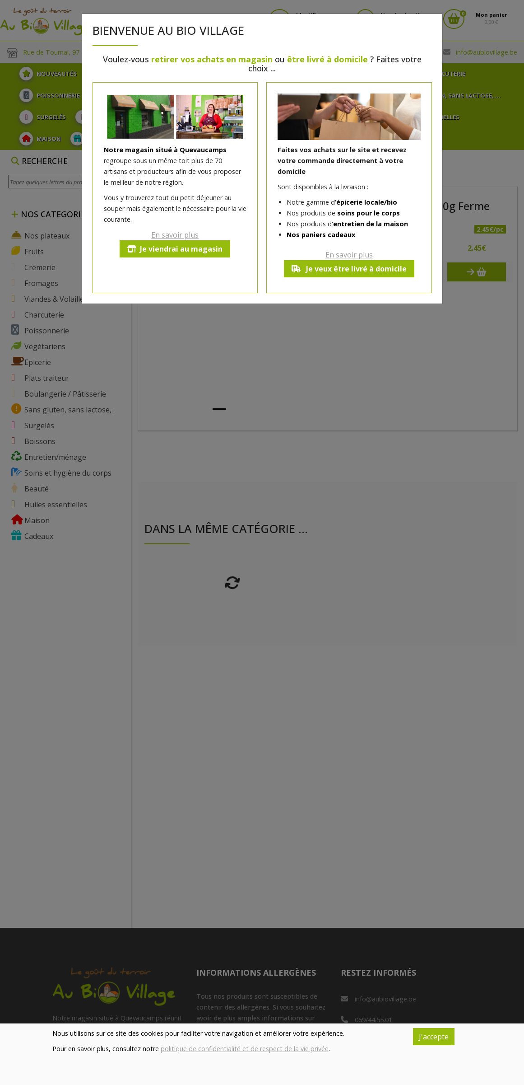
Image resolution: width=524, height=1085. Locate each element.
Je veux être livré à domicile (349, 269)
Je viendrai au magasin (175, 249)
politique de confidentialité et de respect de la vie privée (245, 1048)
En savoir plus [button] (175, 235)
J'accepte (434, 1037)
